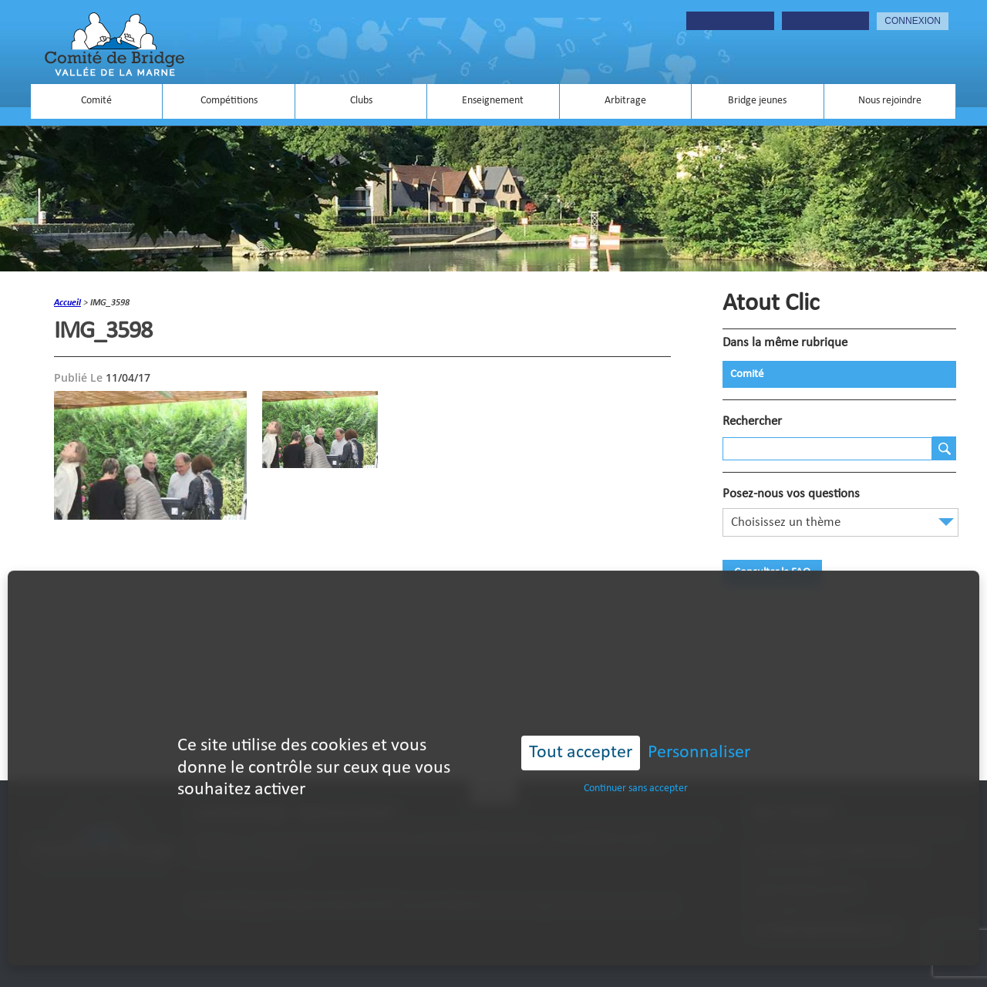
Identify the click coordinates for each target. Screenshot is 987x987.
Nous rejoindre (889, 100)
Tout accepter (580, 735)
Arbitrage (625, 100)
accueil (67, 303)
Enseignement (493, 100)
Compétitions (229, 100)
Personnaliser (699, 735)
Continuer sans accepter (636, 771)
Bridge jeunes (757, 100)
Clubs (361, 100)
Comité (96, 100)
